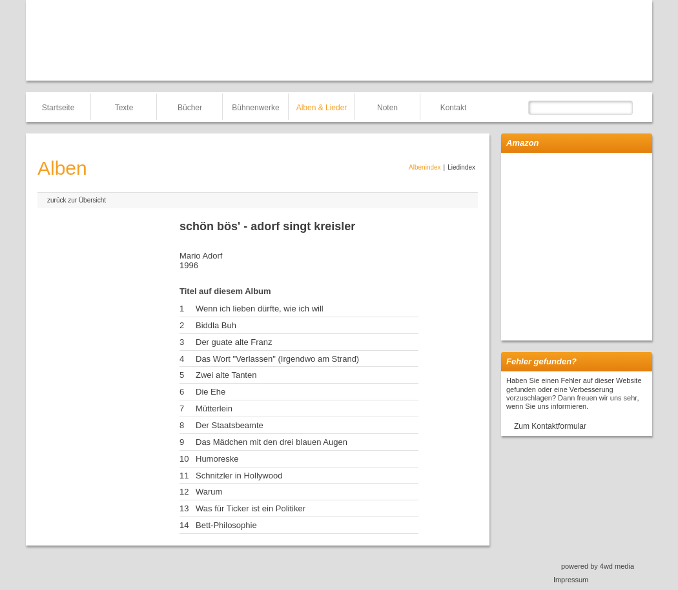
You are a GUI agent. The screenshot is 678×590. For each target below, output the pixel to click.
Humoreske (217, 459)
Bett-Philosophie (226, 525)
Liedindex (461, 167)
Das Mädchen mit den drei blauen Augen (271, 442)
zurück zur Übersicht (76, 200)
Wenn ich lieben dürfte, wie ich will (260, 308)
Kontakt (453, 107)
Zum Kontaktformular (550, 426)
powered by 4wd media (597, 566)
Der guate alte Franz (234, 342)
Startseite (58, 107)
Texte (124, 107)
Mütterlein (214, 408)
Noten (387, 107)
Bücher (190, 107)
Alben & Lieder (321, 107)
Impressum (570, 580)
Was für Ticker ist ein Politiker (250, 508)
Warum (209, 492)
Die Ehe (210, 392)
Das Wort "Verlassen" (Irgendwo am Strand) (277, 359)
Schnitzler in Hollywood (239, 475)
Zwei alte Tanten (226, 375)
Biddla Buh (216, 325)
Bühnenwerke (255, 107)
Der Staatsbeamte (229, 425)
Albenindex (424, 167)
